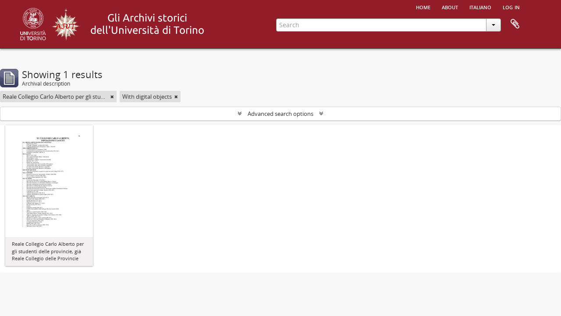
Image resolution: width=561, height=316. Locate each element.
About (450, 6)
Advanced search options (280, 114)
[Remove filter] (112, 96)
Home (423, 6)
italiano (480, 6)
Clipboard (515, 24)
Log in (511, 6)
